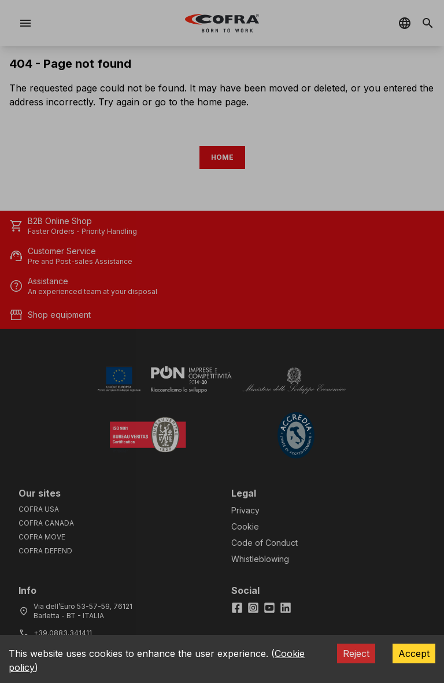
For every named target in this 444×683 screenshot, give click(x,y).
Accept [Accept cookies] (414, 653)
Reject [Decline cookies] (356, 653)
